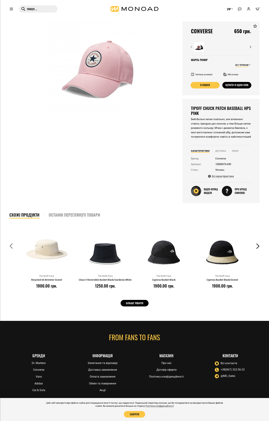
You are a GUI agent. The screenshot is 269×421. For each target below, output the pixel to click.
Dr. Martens (39, 362)
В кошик (205, 85)
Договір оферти (166, 369)
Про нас (166, 362)
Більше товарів (134, 303)
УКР (228, 10)
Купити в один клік (236, 85)
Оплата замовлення (102, 376)
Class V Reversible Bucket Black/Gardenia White (105, 281)
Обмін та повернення (102, 383)
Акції (103, 390)
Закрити (134, 414)
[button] (191, 46)
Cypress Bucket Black (163, 279)
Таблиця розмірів (201, 74)
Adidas (38, 383)
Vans (39, 376)
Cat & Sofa (38, 390)
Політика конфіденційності (166, 376)
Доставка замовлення (102, 369)
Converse (38, 369)
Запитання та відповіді (103, 362)
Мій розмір (230, 74)
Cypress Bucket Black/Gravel (222, 279)
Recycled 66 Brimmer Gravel (46, 279)
